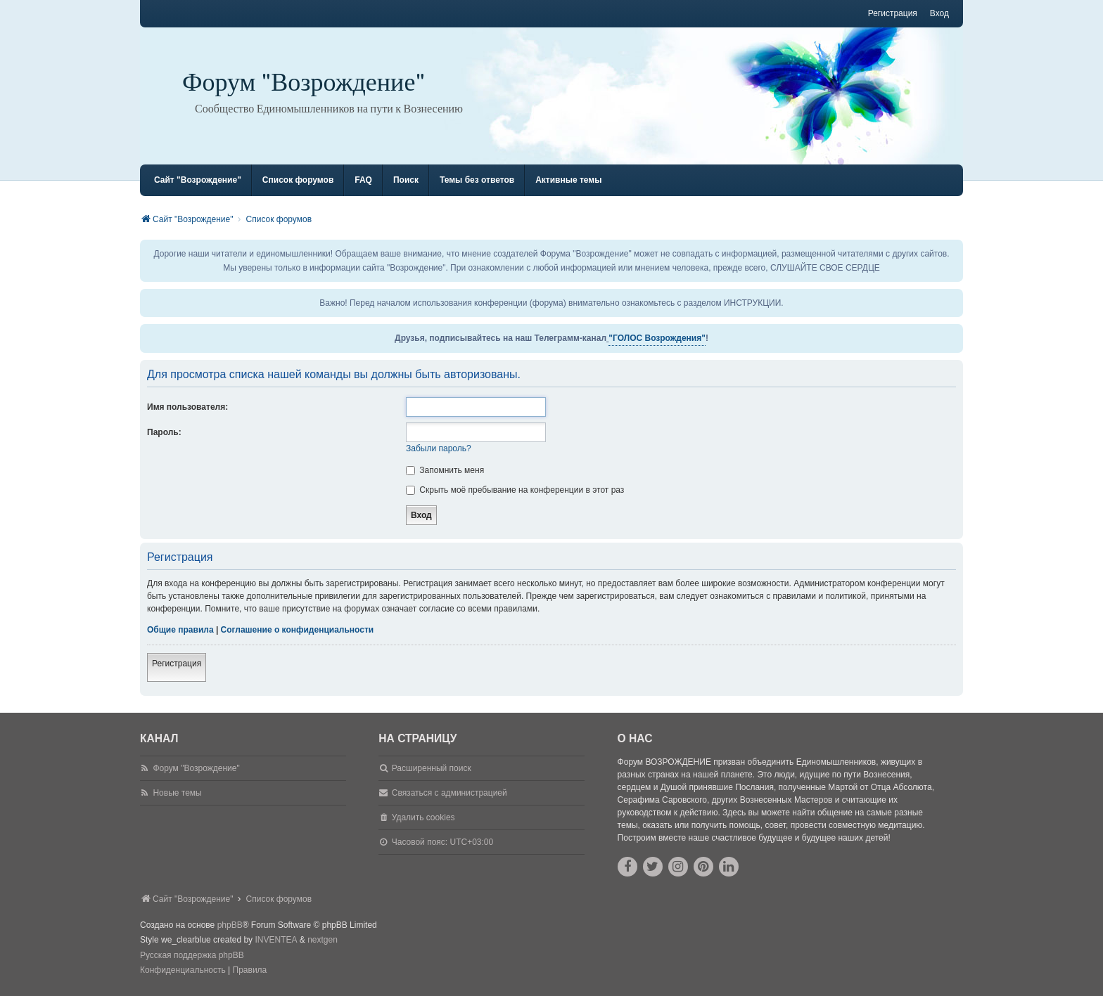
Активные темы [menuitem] (568, 180)
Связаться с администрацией (449, 793)
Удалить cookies (423, 817)
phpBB (230, 925)
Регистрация (176, 663)
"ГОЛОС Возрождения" (657, 338)
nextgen (322, 940)
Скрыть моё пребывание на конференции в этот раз (515, 490)
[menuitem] (183, 970)
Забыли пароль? (438, 448)
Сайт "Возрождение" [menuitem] (197, 180)
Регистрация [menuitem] (892, 13)
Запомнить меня (445, 470)
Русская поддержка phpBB (192, 955)
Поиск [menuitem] (406, 180)
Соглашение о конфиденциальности (297, 630)
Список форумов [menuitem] (297, 180)
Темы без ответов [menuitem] (477, 180)
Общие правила (180, 630)
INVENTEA (276, 940)
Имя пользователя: (187, 407)
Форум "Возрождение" (304, 82)
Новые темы (177, 793)
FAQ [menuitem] (363, 180)
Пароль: (164, 432)
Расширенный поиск (431, 768)
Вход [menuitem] (939, 13)
